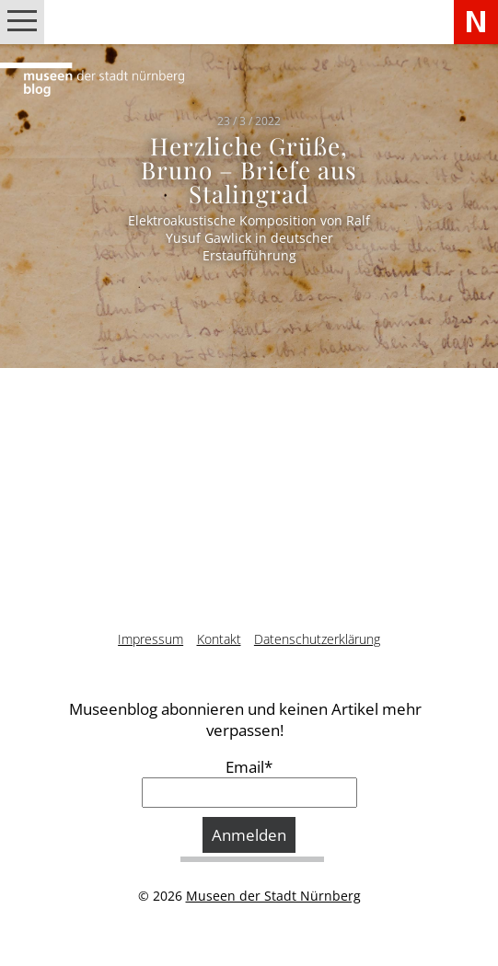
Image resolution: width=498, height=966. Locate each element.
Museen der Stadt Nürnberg (273, 895)
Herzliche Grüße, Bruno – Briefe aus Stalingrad (249, 169)
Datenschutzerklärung (317, 639)
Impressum (150, 639)
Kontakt (219, 639)
